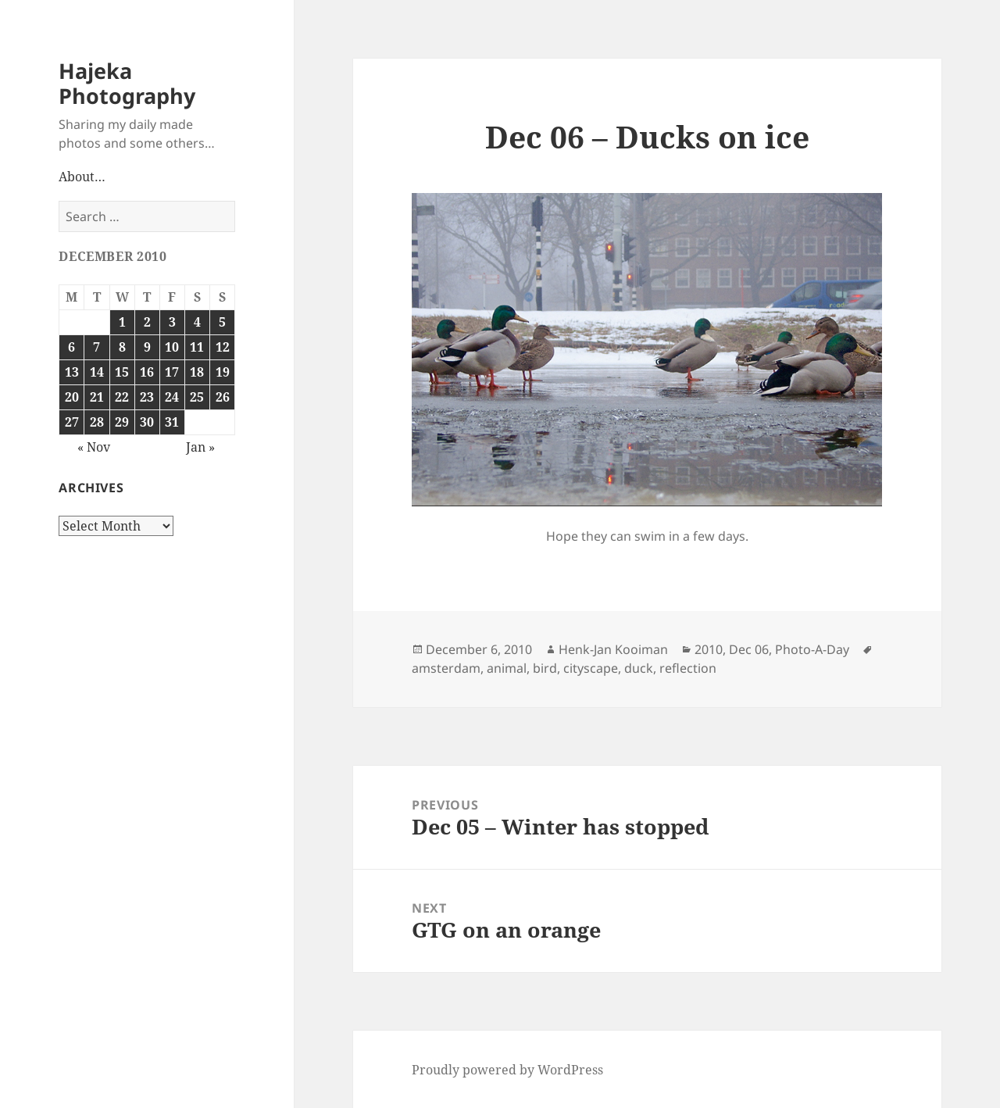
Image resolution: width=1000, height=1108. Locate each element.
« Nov (93, 447)
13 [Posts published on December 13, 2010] (72, 372)
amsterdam (446, 668)
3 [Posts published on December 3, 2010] (172, 322)
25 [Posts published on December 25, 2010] (197, 397)
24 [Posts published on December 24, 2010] (172, 397)
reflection (687, 668)
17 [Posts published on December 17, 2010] (172, 372)
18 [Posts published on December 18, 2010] (197, 372)
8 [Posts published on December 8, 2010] (122, 347)
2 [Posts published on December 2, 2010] (147, 322)
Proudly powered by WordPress (507, 1069)
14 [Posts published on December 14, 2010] (97, 372)
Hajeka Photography (127, 83)
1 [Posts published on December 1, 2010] (122, 322)
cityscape (590, 668)
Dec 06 (749, 649)
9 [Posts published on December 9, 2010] (147, 347)
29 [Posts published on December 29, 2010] (122, 422)
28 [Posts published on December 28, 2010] (97, 422)
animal (507, 668)
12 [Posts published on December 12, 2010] (223, 347)
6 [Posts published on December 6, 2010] (71, 347)
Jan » (200, 447)
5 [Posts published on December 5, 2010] (222, 322)
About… (82, 176)
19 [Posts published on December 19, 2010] (223, 372)
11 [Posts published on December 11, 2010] (197, 347)
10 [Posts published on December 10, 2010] (172, 347)
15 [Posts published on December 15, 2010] (122, 372)
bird (545, 668)
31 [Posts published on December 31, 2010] (172, 422)
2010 (709, 649)
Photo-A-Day (812, 649)
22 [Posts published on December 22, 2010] (122, 397)
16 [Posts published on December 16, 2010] (147, 372)
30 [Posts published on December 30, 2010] (147, 422)
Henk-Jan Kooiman (613, 649)
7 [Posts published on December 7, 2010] (96, 347)
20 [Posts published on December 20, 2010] (72, 397)
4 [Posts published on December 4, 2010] (197, 322)
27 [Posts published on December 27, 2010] (72, 422)
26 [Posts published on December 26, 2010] (223, 397)
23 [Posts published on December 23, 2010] (147, 397)
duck (638, 668)
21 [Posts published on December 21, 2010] (97, 397)
